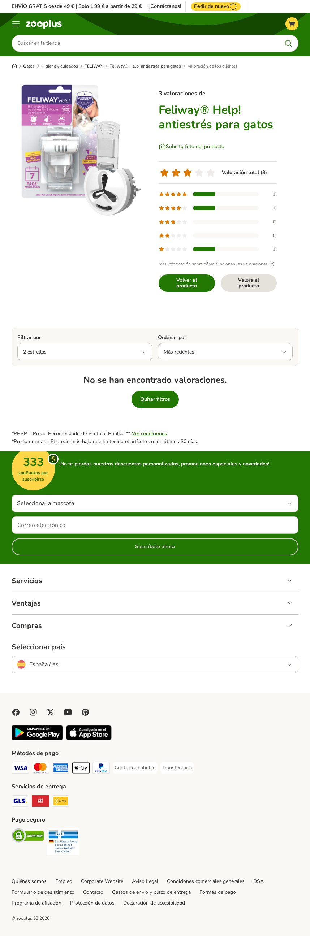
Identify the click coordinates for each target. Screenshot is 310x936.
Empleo (63, 881)
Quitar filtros (155, 399)
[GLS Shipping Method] (20, 802)
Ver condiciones (149, 433)
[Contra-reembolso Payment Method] (135, 768)
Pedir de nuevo (216, 6)
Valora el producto (248, 283)
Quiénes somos (29, 881)
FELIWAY (94, 66)
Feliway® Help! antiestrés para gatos (145, 66)
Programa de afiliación (36, 903)
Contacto (93, 892)
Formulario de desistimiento (43, 892)
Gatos (29, 66)
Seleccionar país (39, 647)
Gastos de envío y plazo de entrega (151, 892)
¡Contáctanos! (165, 6)
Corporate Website (102, 881)
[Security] (28, 836)
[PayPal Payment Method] (101, 769)
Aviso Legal (145, 881)
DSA (258, 881)
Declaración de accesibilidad (154, 903)
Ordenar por (172, 337)
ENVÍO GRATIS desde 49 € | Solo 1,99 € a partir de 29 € (77, 6)
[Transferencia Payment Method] (177, 768)
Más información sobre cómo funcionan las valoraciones (217, 264)
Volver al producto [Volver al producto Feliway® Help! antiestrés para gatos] (186, 283)
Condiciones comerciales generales (206, 881)
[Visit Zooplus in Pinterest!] (85, 712)
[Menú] (16, 24)
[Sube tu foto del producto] (191, 147)
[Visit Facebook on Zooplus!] (16, 712)
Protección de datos (92, 903)
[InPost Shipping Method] (60, 802)
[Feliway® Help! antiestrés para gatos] (80, 149)
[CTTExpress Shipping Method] (40, 802)
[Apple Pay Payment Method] (81, 769)
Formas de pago (217, 892)
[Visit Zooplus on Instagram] (33, 712)
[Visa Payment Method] (20, 769)
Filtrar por (29, 337)
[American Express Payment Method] (60, 769)
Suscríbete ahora (155, 546)
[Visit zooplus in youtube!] (68, 712)
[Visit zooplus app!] (37, 738)
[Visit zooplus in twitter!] (50, 712)
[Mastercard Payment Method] (40, 769)
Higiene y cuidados (59, 66)
